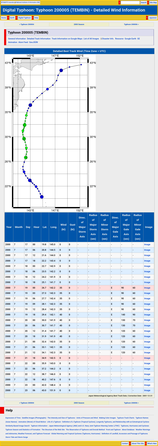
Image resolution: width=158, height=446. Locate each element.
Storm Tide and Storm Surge (17, 437)
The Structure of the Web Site (53, 430)
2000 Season (79, 24)
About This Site (138, 443)
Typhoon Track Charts (125, 418)
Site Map (153, 3)
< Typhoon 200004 (26, 24)
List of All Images (91, 39)
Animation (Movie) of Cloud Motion (32, 422)
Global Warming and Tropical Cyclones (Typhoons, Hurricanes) (75, 434)
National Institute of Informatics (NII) (28, 2)
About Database (128, 430)
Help (36, 18)
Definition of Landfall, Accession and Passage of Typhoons (125, 434)
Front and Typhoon (113, 430)
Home (3, 18)
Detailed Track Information (38, 39)
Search (143, 3)
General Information (17, 39)
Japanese (153, 18)
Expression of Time (13, 418)
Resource (119, 39)
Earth (12, 18)
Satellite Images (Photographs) (34, 418)
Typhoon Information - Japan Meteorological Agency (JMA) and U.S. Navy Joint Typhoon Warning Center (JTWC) (75, 426)
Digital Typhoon (24, 18)
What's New (152, 443)
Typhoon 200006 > (131, 24)
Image (147, 244)
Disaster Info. (108, 39)
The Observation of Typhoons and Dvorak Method (85, 430)
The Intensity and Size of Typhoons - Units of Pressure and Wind (72, 418)
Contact (125, 443)
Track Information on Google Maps (67, 39)
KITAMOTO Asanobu (7, 2)
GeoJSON (33, 42)
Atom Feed (23, 42)
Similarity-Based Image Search (18, 426)
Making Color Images (107, 418)
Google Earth (130, 39)
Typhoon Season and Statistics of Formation (23, 430)
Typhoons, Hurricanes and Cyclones (135, 426)
